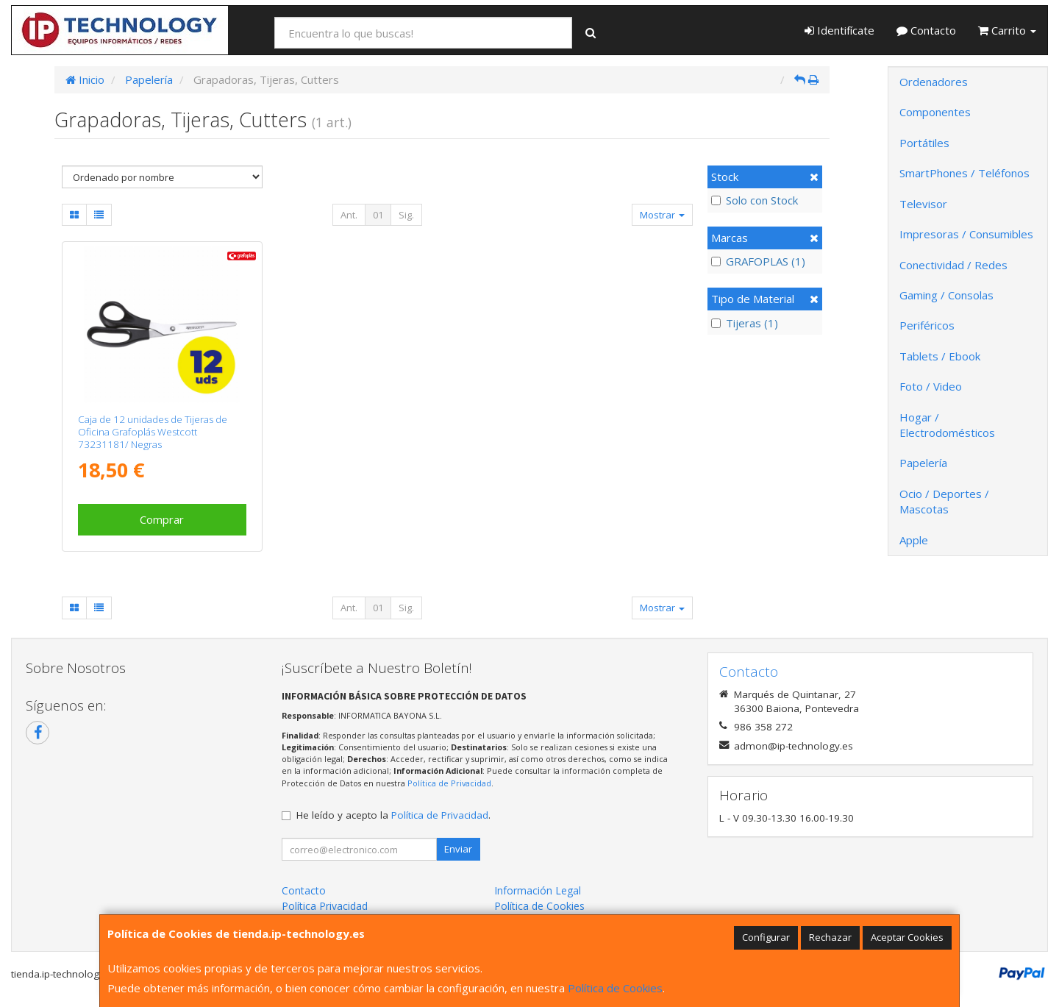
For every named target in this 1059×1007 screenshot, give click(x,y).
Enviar (458, 848)
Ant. (348, 214)
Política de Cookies (615, 988)
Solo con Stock (754, 200)
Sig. (406, 214)
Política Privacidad (325, 906)
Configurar (766, 937)
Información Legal (537, 890)
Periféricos (927, 325)
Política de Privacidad (449, 783)
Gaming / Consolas (946, 295)
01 (378, 214)
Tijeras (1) (744, 323)
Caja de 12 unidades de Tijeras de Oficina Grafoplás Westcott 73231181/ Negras (152, 432)
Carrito (1007, 30)
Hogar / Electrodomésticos (947, 425)
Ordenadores (933, 81)
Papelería (923, 462)
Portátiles (924, 142)
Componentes (935, 111)
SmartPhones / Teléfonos (964, 173)
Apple (913, 540)
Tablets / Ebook (939, 356)
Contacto (926, 30)
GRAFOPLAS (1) (758, 261)
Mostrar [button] (662, 214)
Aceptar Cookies (907, 937)
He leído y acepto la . (393, 815)
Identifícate (839, 30)
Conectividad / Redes (953, 264)
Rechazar (830, 937)
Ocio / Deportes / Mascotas (944, 501)
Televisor (923, 203)
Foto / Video (930, 386)
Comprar (162, 519)
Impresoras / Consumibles (966, 234)
